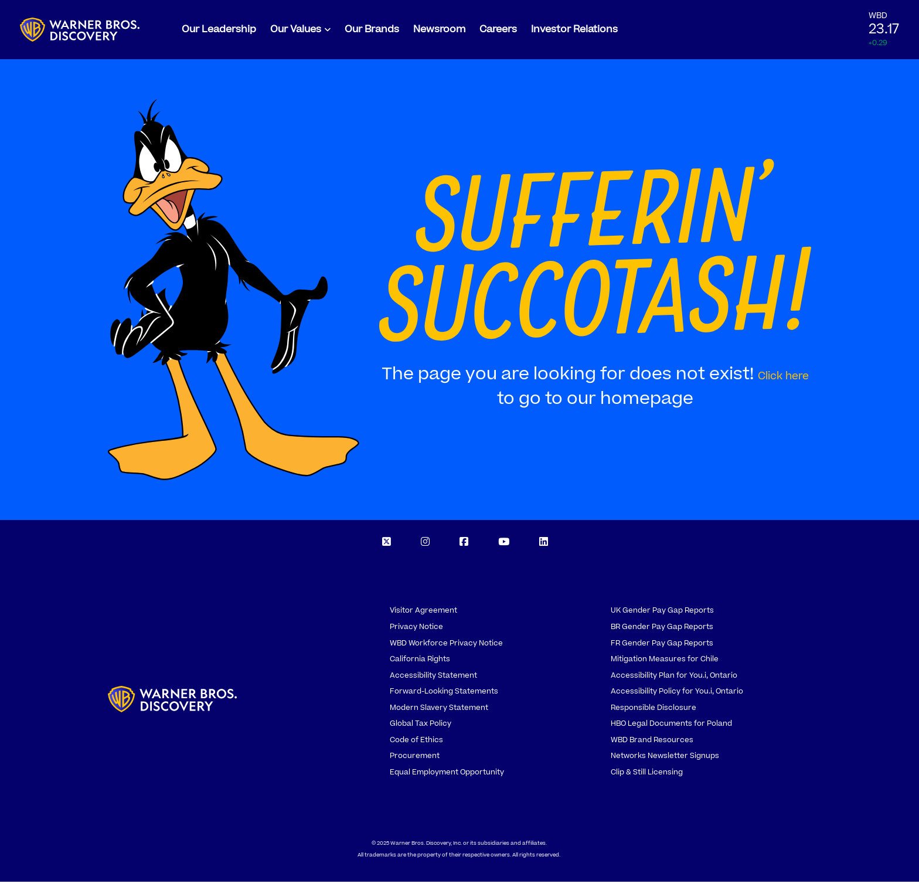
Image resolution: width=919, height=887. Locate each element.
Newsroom (439, 32)
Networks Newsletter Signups (665, 761)
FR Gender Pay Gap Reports (662, 648)
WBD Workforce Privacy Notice (446, 648)
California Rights (420, 664)
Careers (498, 32)
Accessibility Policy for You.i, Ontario (677, 696)
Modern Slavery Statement (439, 713)
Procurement (415, 761)
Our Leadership (219, 32)
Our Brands (372, 32)
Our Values (295, 32)
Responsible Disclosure (653, 713)
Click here (783, 381)
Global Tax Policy (420, 728)
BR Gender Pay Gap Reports (662, 632)
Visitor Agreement (423, 616)
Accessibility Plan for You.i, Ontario (674, 680)
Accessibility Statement (433, 680)
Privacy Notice (416, 632)
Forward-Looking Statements (444, 696)
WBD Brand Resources (652, 745)
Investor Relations (574, 32)
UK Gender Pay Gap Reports (662, 616)
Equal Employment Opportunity (447, 777)
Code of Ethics (416, 745)
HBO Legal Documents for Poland (671, 728)
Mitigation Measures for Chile (665, 664)
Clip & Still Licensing (647, 777)
